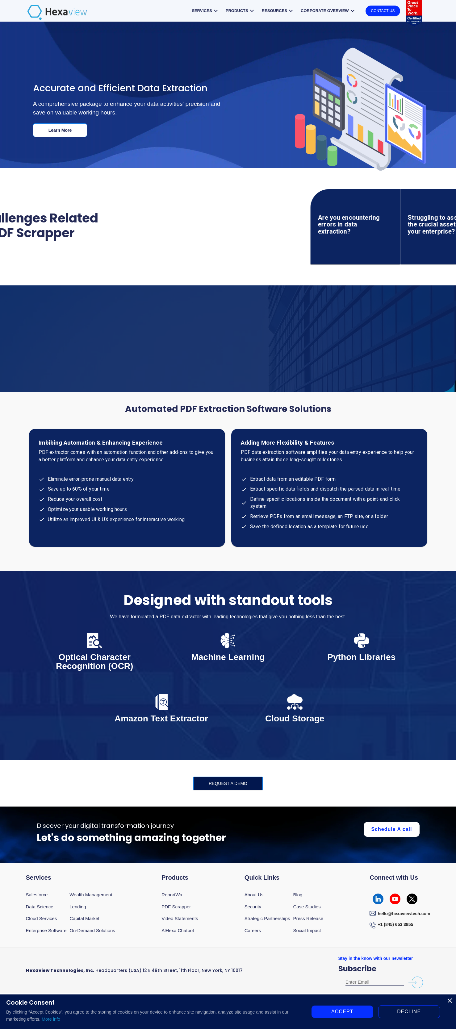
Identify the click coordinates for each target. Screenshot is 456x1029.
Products (241, 11)
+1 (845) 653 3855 (395, 924)
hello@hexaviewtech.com (404, 913)
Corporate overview (328, 11)
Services (206, 11)
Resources (278, 11)
